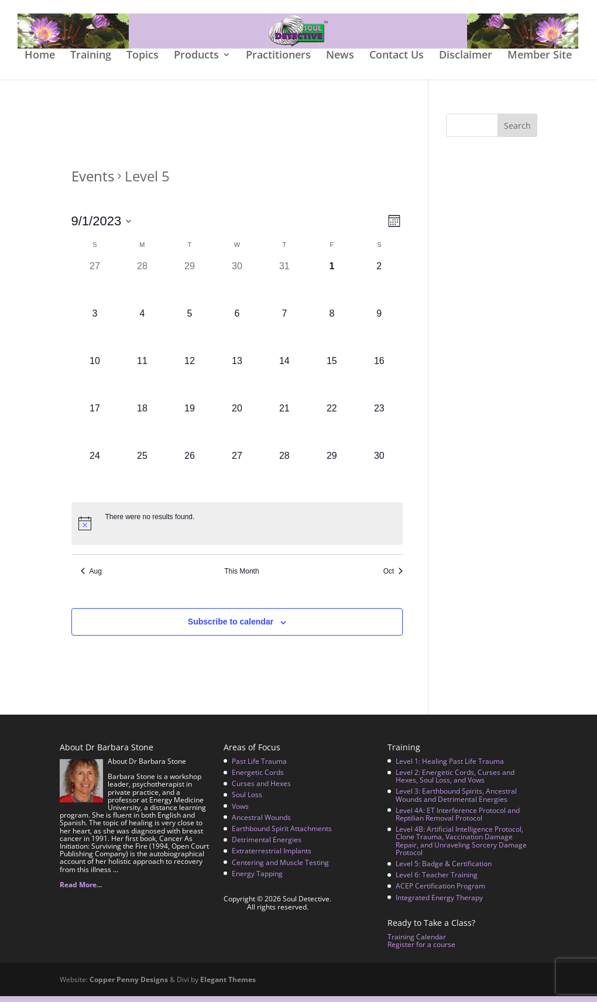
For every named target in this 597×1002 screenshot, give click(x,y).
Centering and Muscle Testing (280, 868)
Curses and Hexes (261, 789)
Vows (240, 812)
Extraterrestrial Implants (271, 857)
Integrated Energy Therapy (439, 903)
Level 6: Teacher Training (437, 881)
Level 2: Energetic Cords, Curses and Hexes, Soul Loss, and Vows (455, 782)
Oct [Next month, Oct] (393, 577)
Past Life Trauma (259, 767)
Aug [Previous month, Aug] (91, 577)
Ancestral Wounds (261, 823)
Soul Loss (247, 800)
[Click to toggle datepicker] (101, 226)
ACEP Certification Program (440, 892)
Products (196, 61)
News (340, 61)
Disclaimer (465, 61)
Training (90, 61)
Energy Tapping (257, 879)
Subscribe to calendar (230, 627)
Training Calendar (416, 943)
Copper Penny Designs (129, 985)
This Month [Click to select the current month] (241, 577)
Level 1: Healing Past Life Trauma (450, 767)
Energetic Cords (258, 778)
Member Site (539, 61)
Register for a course (421, 950)
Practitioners (278, 61)
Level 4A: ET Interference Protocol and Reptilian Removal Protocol (458, 820)
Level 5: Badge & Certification (444, 869)
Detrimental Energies (266, 845)
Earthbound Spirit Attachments (282, 834)
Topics (142, 61)
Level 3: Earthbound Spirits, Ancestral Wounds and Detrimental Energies (456, 800)
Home (40, 61)
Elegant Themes (228, 985)
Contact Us (396, 61)
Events (92, 182)
